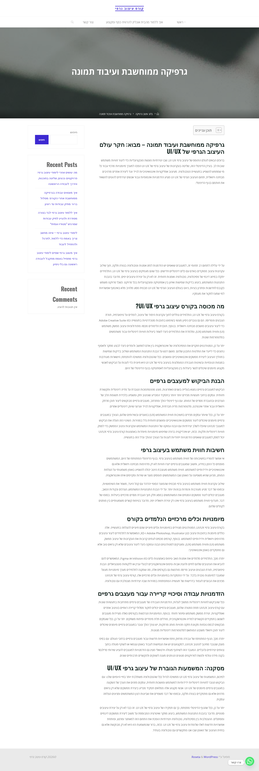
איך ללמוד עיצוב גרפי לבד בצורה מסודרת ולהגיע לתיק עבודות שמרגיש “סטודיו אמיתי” (57, 218)
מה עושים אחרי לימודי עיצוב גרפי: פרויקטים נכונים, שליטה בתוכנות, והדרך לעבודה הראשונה (57, 178)
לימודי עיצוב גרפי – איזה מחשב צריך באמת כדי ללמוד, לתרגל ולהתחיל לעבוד (58, 237)
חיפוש (73, 132)
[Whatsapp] (249, 762)
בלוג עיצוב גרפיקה (144, 114)
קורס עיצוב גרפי (129, 8)
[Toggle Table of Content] (217, 130)
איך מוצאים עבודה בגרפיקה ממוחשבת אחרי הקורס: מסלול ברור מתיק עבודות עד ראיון (58, 198)
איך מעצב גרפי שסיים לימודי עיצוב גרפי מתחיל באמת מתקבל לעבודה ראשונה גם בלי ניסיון (56, 257)
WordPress (211, 757)
